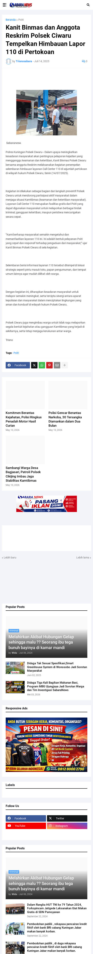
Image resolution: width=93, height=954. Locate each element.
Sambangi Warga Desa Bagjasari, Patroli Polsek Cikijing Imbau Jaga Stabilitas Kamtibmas (23, 474)
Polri (21, 19)
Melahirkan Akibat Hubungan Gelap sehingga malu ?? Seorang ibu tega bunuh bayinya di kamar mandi (41, 642)
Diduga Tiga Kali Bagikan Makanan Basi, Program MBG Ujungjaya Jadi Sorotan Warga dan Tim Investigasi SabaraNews (55, 686)
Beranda (11, 19)
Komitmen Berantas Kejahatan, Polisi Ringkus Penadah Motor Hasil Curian (24, 419)
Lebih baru (10, 557)
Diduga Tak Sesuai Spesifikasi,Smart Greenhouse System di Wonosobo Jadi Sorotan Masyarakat (57, 667)
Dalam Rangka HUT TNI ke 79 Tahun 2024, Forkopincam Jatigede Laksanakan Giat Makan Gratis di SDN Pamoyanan (57, 908)
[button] (4, 5)
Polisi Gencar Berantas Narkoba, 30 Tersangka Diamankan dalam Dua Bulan (65, 419)
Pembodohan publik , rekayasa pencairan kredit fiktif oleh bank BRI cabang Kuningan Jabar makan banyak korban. (57, 927)
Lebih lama (82, 557)
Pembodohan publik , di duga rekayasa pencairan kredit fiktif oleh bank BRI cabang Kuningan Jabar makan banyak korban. (54, 947)
